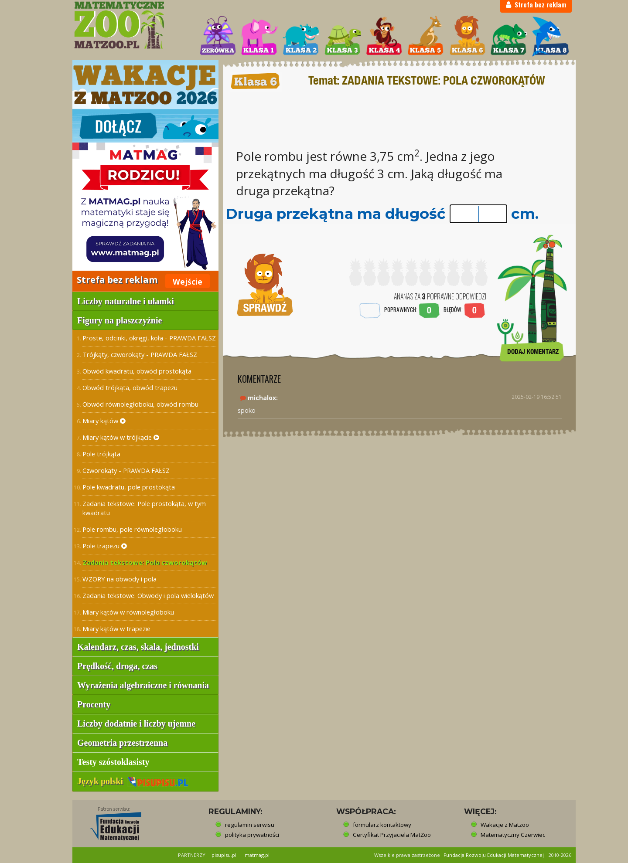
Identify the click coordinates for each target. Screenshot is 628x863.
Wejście (187, 281)
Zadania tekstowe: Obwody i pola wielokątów (148, 595)
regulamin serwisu (249, 825)
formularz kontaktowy (382, 825)
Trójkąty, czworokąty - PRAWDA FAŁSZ (139, 354)
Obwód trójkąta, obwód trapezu (129, 387)
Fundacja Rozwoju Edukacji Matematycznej (494, 855)
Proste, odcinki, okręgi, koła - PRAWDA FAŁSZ (149, 337)
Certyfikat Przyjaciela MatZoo (392, 835)
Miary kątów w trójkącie (120, 437)
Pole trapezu (104, 545)
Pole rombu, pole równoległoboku (132, 529)
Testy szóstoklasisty (113, 762)
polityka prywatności (252, 835)
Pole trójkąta (101, 453)
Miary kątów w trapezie (116, 628)
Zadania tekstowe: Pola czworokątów (144, 562)
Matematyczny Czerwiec (513, 835)
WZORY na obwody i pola (119, 578)
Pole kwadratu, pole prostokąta (128, 486)
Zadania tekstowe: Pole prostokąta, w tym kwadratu (144, 508)
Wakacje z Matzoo (505, 825)
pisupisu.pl (224, 855)
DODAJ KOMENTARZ (533, 351)
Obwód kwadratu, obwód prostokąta (136, 371)
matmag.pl (257, 855)
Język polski (132, 781)
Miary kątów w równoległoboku (128, 612)
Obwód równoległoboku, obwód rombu (140, 404)
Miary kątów (104, 420)
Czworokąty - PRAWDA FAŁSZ (126, 470)
